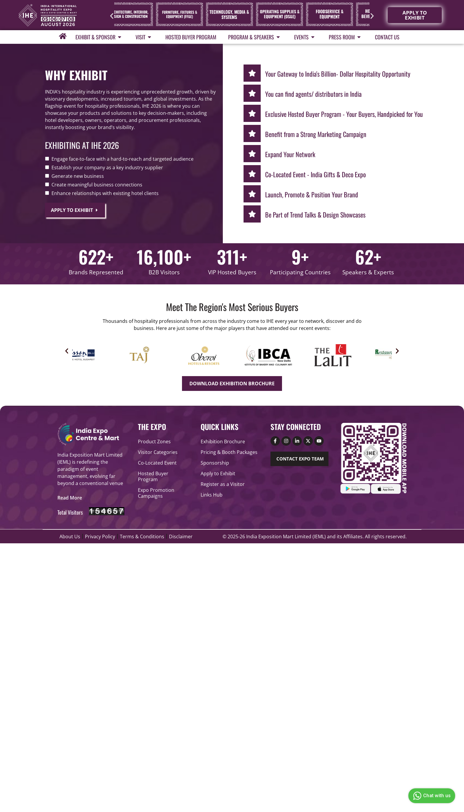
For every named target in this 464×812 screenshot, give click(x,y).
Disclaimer (181, 536)
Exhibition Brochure (223, 441)
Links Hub (212, 495)
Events (305, 37)
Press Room (346, 37)
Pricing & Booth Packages (229, 452)
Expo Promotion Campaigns (156, 493)
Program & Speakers (255, 37)
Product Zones (154, 441)
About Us (69, 536)
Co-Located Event (157, 463)
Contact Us (387, 37)
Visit (145, 37)
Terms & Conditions (142, 536)
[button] (111, 16)
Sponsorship (215, 463)
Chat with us (431, 796)
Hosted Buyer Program (190, 37)
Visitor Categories (158, 452)
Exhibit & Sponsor (99, 37)
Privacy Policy (100, 536)
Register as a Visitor (223, 484)
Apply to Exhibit (218, 473)
